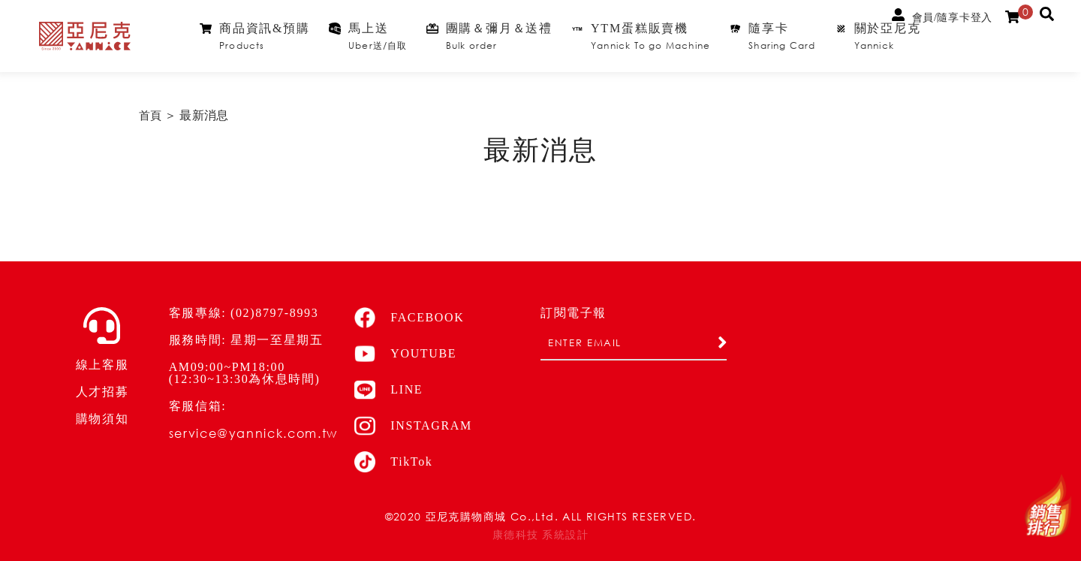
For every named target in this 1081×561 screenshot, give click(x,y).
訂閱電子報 (573, 313)
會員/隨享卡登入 (942, 15)
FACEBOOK (409, 317)
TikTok (393, 461)
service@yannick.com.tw (253, 433)
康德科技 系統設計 (540, 535)
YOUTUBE (405, 353)
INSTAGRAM (413, 425)
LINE (388, 389)
